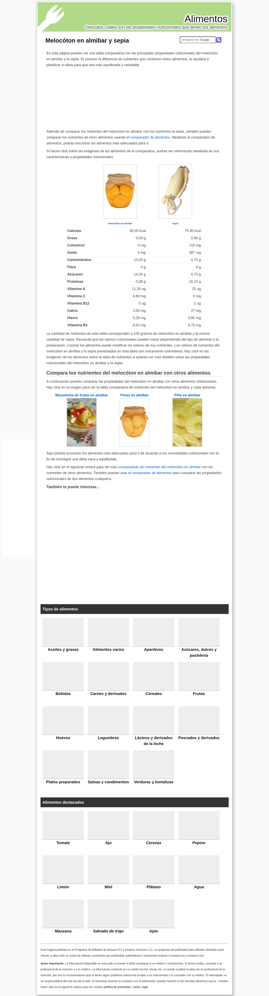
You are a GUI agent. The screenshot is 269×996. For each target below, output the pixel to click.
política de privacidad (117, 987)
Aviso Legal (140, 987)
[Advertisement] (134, 97)
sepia (175, 223)
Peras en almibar (134, 395)
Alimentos (205, 18)
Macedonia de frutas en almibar (81, 395)
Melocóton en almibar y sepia (87, 40)
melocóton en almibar (120, 223)
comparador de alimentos (150, 137)
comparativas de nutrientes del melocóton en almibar (159, 467)
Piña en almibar (187, 395)
